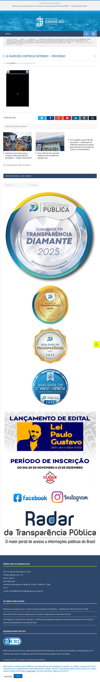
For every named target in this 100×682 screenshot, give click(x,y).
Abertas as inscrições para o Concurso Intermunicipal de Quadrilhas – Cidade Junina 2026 (49, 6)
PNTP (14, 660)
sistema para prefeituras (35, 650)
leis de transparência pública (44, 654)
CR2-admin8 (11, 63)
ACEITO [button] (18, 676)
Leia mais (31, 671)
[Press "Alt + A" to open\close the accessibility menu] (97, 344)
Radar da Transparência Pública (32, 660)
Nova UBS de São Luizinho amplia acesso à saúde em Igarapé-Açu (48, 155)
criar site (19, 650)
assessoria (64, 650)
